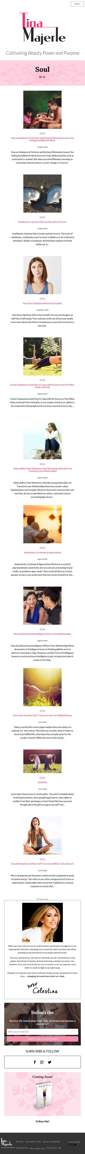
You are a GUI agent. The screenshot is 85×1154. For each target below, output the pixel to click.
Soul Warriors (22, 1148)
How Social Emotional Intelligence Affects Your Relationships (42, 634)
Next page (44, 899)
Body (37, 1148)
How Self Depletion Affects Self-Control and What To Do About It (42, 864)
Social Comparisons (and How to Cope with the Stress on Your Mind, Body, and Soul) (42, 386)
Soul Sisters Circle (33, 1141)
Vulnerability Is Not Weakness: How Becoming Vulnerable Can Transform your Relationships (42, 469)
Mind (31, 1148)
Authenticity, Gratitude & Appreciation (42, 552)
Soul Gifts (42, 782)
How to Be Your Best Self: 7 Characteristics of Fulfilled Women (42, 715)
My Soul (19, 1141)
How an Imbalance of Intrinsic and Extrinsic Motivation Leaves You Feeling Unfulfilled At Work (42, 139)
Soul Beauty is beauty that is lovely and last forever (42, 222)
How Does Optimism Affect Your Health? (42, 303)
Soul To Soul (51, 1148)
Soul (43, 1148)
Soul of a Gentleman (51, 1141)
